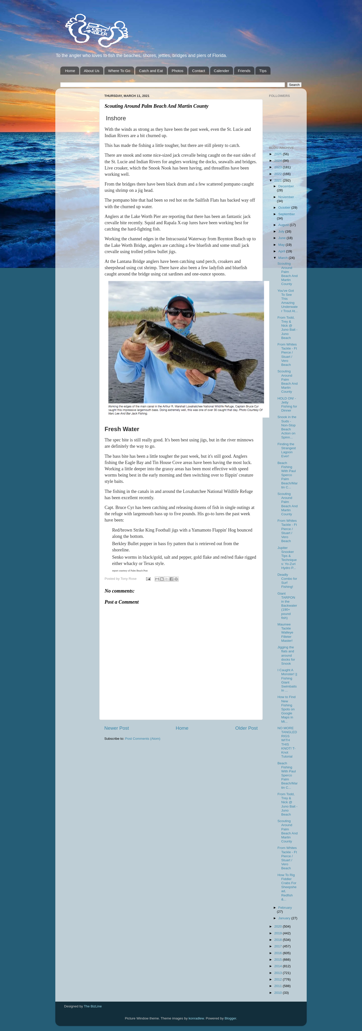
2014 (278, 966)
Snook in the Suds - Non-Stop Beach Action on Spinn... (287, 427)
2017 (278, 946)
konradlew (196, 1018)
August (284, 225)
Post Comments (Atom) (142, 738)
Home (70, 71)
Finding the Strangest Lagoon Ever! (287, 450)
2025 (278, 154)
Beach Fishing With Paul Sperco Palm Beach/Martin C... (288, 475)
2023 (278, 167)
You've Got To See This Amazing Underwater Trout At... (288, 301)
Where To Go (119, 71)
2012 (278, 979)
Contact (198, 71)
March (283, 258)
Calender (221, 71)
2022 (278, 174)
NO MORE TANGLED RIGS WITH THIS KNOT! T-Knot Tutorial (287, 742)
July (281, 231)
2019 (278, 933)
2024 (278, 160)
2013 (278, 973)
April (282, 251)
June (282, 238)
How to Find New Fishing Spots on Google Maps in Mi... (287, 709)
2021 (278, 180)
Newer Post (116, 728)
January (284, 918)
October (284, 207)
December (286, 186)
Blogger (230, 1018)
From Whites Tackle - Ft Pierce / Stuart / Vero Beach (287, 354)
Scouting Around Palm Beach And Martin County (288, 274)
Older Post (246, 728)
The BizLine (93, 1006)
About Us (92, 71)
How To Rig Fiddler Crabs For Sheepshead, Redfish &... (287, 887)
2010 (278, 993)
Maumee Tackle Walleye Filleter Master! (285, 632)
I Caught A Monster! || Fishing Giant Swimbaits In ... (287, 680)
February (285, 907)
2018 (278, 940)
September (286, 214)
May (282, 245)
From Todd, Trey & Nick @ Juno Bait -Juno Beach (288, 328)
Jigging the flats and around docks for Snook (286, 655)
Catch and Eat (151, 71)
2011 (278, 986)
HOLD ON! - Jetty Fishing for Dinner (287, 404)
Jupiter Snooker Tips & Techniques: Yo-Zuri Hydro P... (287, 558)
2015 (278, 959)
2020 (278, 926)
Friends (244, 71)
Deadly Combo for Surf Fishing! (287, 581)
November (286, 197)
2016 (278, 953)
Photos (178, 71)
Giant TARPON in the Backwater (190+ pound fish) (287, 606)
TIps (262, 71)
